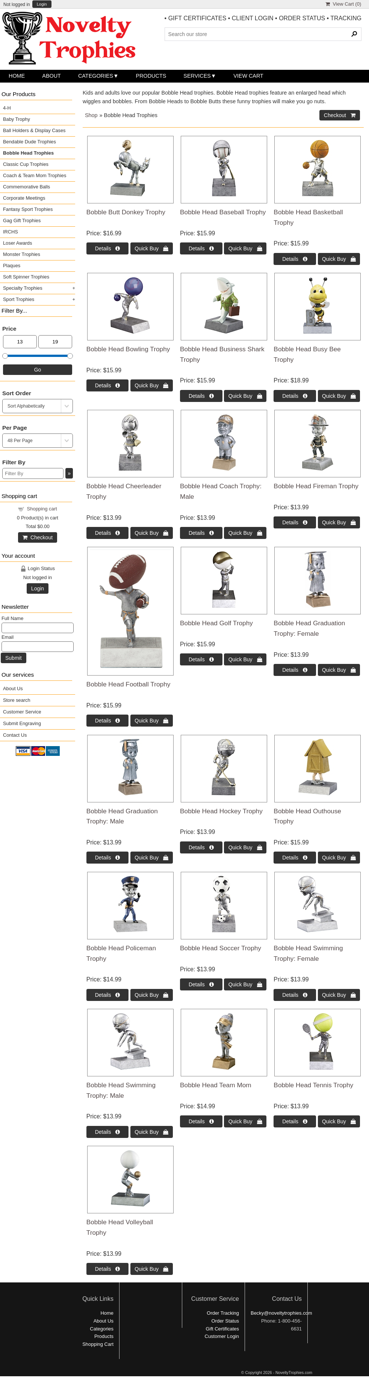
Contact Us (15, 735)
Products (151, 76)
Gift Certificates (222, 1329)
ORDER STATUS (302, 18)
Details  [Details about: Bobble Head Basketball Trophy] (294, 259)
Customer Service (22, 712)
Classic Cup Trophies (25, 164)
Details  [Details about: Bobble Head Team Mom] (201, 1121)
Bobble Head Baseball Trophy (223, 212)
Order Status (225, 1321)
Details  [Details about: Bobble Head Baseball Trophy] (201, 248)
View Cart (248, 76)
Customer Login (222, 1336)
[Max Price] (55, 341)
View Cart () (343, 4)
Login (42, 4)
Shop (91, 115)
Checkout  (339, 115)
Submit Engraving (22, 723)
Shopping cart (42, 509)
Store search (16, 700)
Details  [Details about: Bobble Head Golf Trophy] (201, 659)
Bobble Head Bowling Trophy (128, 349)
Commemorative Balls (26, 187)
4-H (7, 108)
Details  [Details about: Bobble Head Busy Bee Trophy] (294, 396)
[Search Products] (263, 34)
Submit (13, 658)
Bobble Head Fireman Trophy (316, 486)
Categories (95, 76)
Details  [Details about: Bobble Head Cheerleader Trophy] (107, 533)
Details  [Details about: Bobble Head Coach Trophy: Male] (201, 533)
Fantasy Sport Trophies (28, 209)
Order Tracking (223, 1313)
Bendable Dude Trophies (29, 141)
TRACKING (345, 18)
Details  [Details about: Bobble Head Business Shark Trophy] (201, 396)
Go (37, 369)
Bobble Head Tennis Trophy (313, 1085)
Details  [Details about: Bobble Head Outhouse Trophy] (294, 857)
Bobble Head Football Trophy (128, 684)
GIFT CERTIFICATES (197, 18)
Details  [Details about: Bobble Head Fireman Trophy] (294, 522)
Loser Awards (17, 243)
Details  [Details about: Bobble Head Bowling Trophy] (107, 385)
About (51, 76)
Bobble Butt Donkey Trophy (125, 212)
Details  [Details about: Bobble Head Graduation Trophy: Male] (107, 857)
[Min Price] (20, 341)
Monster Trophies (21, 254)
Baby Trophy (16, 119)
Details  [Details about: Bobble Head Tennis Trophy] (294, 1121)
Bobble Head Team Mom (215, 1085)
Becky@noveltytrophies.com (281, 1313)
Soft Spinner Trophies (26, 277)
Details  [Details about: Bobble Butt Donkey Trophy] (107, 248)
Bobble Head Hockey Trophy (221, 811)
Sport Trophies (18, 299)
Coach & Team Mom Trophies (34, 175)
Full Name (12, 618)
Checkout (38, 537)
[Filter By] (33, 473)
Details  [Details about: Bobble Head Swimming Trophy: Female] (294, 995)
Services (197, 76)
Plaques (11, 265)
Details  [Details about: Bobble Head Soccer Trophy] (201, 984)
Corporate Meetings (24, 198)
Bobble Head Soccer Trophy (220, 948)
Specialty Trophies (22, 288)
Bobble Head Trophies (28, 153)
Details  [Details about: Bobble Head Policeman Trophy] (107, 995)
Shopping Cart (97, 1344)
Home (17, 76)
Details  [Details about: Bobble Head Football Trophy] (107, 720)
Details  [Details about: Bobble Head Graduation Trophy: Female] (294, 670)
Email (8, 637)
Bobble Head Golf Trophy (216, 623)
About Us (13, 688)
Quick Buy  (151, 248)
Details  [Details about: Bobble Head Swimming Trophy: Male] (107, 1132)
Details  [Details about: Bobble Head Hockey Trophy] (201, 847)
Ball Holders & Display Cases (34, 130)
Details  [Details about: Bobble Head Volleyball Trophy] (107, 1269)
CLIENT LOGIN (253, 18)
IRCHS (10, 232)
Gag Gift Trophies (22, 220)
